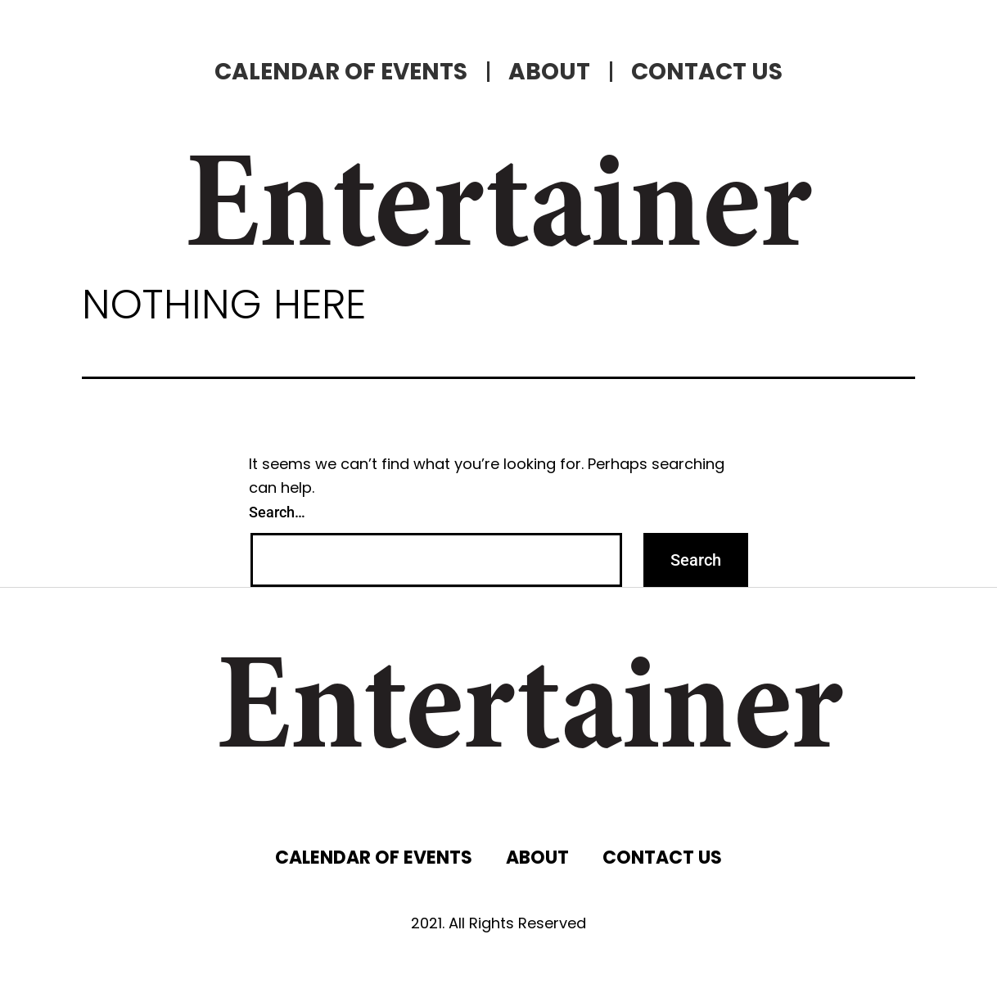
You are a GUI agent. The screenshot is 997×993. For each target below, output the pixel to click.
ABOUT (549, 71)
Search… (277, 512)
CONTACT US (707, 71)
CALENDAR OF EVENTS (340, 71)
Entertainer (498, 212)
